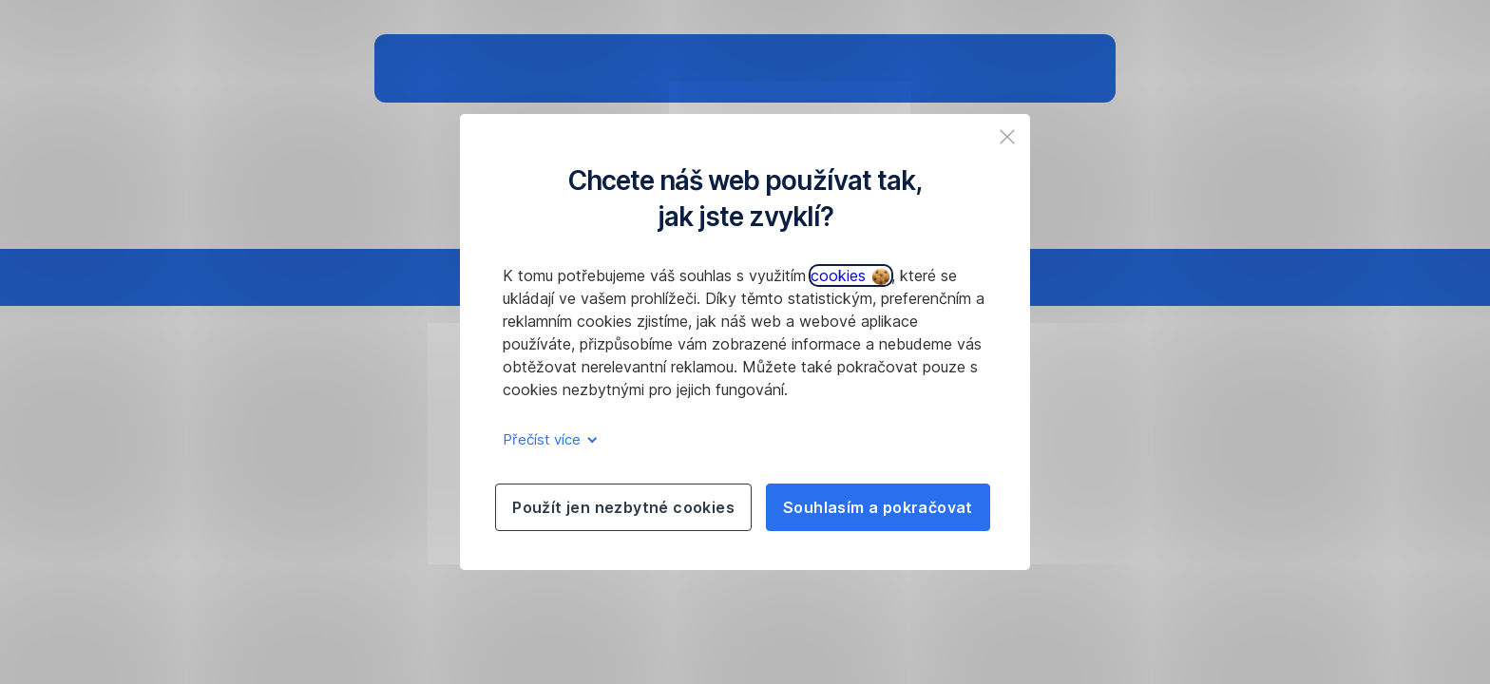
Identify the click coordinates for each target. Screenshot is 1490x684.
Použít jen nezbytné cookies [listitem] (623, 507)
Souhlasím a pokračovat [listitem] (878, 507)
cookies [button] (850, 275)
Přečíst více (547, 439)
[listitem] (1007, 136)
